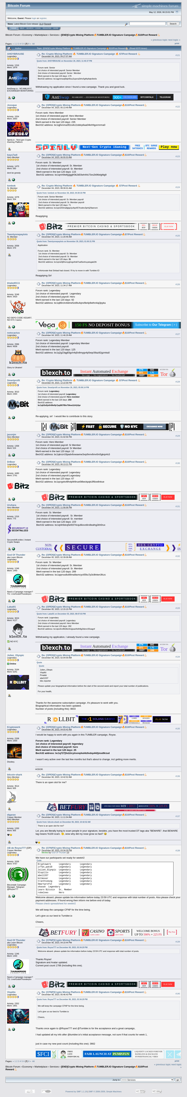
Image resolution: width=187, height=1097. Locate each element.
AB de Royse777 (16, 848)
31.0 (41, 24)
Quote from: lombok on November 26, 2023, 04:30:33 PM (61, 193)
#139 (177, 942)
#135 (177, 729)
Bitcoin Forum (12, 35)
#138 (177, 850)
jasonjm (11, 434)
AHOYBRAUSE (15, 53)
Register (47, 28)
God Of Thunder (16, 554)
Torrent (47, 24)
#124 (177, 187)
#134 (177, 657)
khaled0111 (13, 283)
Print (177, 43)
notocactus (13, 332)
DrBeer (11, 461)
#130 (177, 463)
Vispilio (11, 992)
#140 (177, 994)
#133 (177, 608)
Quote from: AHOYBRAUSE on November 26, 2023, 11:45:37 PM (64, 61)
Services (54, 35)
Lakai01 (11, 606)
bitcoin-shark (14, 774)
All (33, 43)
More (55, 28)
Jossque (12, 105)
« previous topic (159, 39)
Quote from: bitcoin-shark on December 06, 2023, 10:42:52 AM (63, 822)
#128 (177, 382)
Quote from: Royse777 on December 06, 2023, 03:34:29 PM (62, 947)
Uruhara (11, 505)
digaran (11, 814)
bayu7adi (12, 154)
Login (38, 28)
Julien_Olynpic (15, 655)
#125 (177, 236)
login (34, 18)
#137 (177, 816)
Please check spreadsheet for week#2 (56, 903)
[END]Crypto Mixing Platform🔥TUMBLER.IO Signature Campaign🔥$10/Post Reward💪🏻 (110, 35)
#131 (177, 506)
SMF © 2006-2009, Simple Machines (105, 1091)
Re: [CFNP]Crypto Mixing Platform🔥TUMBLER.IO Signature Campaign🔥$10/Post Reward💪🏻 (94, 848)
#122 (177, 107)
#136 (177, 776)
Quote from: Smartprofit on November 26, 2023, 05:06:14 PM (63, 387)
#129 (177, 436)
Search (29, 28)
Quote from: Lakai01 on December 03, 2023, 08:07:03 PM (61, 614)
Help (22, 28)
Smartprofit (13, 380)
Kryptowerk (13, 727)
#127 (177, 334)
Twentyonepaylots (17, 234)
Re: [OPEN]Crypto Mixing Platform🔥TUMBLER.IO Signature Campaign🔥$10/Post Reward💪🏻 (94, 105)
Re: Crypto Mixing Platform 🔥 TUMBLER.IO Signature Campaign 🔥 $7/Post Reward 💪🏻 (91, 53)
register (42, 18)
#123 (177, 156)
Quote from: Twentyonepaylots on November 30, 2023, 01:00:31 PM (66, 241)
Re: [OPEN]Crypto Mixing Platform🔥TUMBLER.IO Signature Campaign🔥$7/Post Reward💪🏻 (94, 234)
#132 (177, 556)
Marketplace (41, 35)
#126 (177, 284)
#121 (177, 55)
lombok (11, 185)
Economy (27, 35)
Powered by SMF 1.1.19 (76, 1091)
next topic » (174, 39)
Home (13, 28)
